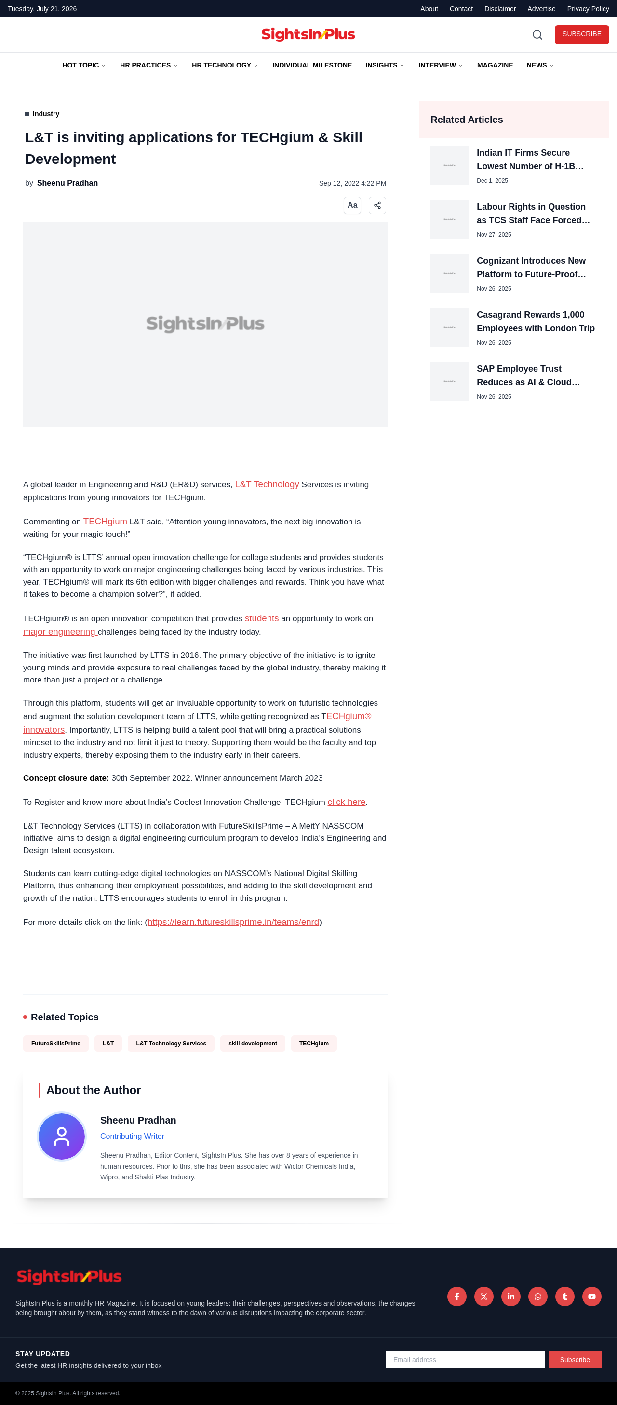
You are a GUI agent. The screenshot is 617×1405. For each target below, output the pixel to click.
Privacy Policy (588, 9)
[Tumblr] (565, 1296)
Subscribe (575, 1360)
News (541, 65)
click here (347, 802)
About (429, 9)
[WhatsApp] (538, 1296)
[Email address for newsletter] (465, 1359)
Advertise (542, 9)
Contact (461, 9)
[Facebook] (457, 1296)
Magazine (495, 65)
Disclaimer (500, 9)
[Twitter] (484, 1296)
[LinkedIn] (511, 1296)
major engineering (60, 632)
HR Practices (149, 65)
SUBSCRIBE (582, 34)
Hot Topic (84, 65)
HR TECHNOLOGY (225, 65)
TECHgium (105, 521)
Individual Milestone (312, 65)
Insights (385, 65)
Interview (441, 65)
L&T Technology (267, 484)
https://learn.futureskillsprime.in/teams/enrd (233, 922)
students (260, 618)
